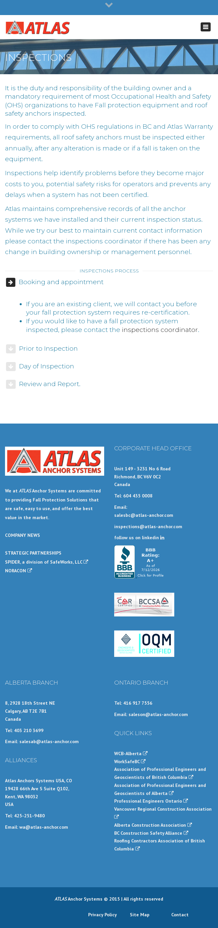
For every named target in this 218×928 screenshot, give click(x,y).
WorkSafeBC (130, 762)
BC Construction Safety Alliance (151, 833)
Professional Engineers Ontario (151, 801)
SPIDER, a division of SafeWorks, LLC (46, 562)
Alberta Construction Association (153, 825)
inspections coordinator (160, 330)
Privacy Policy (102, 915)
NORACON (18, 571)
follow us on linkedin (139, 538)
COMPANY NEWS (22, 535)
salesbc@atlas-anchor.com (143, 515)
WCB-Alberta (131, 753)
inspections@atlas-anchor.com (148, 527)
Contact (180, 915)
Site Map (140, 915)
